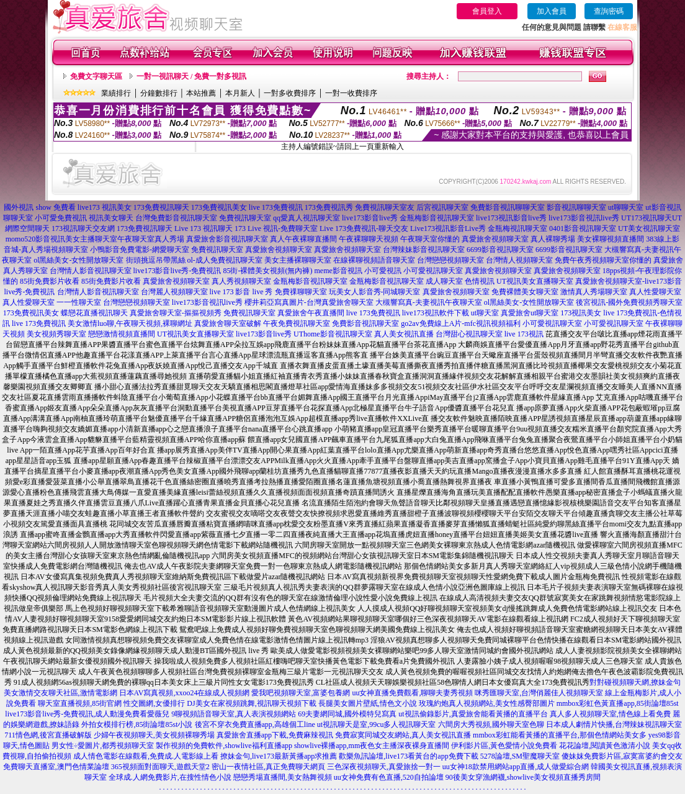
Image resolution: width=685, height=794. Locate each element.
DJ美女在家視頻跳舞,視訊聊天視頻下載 (251, 703)
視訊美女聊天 (111, 218)
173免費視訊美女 (219, 207)
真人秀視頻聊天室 (241, 281)
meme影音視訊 (338, 270)
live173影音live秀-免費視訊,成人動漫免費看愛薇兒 (87, 714)
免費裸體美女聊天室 (524, 291)
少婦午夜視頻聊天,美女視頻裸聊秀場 (154, 735)
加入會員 (551, 11)
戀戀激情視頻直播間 (121, 334)
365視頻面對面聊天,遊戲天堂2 (160, 766)
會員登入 (487, 11)
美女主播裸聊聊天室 (297, 260)
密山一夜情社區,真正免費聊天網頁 (268, 766)
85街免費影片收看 (49, 281)
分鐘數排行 (158, 93)
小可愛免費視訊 (61, 218)
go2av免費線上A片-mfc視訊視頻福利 (461, 323)
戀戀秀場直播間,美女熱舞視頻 (282, 777)
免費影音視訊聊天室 (365, 323)
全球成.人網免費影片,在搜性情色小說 (170, 777)
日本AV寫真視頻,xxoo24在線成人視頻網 (184, 692)
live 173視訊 (524, 334)
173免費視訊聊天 (161, 207)
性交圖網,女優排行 (154, 703)
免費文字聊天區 (96, 76)
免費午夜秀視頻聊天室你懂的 (603, 260)
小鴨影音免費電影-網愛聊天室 (139, 249)
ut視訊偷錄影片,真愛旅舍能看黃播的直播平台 (472, 714)
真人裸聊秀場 (553, 239)
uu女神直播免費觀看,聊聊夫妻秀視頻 (412, 692)
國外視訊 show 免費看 (39, 207)
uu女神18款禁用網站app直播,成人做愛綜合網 (515, 766)
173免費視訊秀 (329, 207)
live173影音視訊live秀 (583, 218)
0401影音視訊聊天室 (582, 228)
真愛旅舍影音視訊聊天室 (227, 239)
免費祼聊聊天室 (301, 291)
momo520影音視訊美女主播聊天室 (62, 239)
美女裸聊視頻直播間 (610, 239)
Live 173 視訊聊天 (203, 228)
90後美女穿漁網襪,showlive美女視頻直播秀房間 (523, 777)
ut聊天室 (485, 313)
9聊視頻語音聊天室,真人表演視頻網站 (233, 714)
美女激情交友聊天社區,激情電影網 (60, 692)
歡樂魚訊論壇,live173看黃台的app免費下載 (408, 756)
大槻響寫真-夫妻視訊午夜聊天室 (428, 302)
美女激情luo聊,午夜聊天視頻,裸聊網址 (130, 323)
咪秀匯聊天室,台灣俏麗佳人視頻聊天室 (539, 692)
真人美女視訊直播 (404, 334)
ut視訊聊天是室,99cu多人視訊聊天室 (376, 724)
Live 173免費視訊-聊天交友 (364, 228)
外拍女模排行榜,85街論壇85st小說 (136, 724)
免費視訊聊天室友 (384, 207)
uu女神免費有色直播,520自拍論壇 (389, 777)
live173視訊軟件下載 (435, 313)
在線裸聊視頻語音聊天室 (374, 260)
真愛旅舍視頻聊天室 (495, 239)
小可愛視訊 (382, 270)
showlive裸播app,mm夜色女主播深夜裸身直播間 (371, 745)
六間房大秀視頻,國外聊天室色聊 (491, 724)
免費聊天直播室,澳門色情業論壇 (56, 766)
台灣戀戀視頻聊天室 (450, 260)
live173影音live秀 (370, 218)
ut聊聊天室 (625, 207)
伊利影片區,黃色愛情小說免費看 (504, 745)
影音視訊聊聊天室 (576, 207)
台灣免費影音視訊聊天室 (176, 218)
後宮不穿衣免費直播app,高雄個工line (255, 724)
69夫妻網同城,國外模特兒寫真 (347, 714)
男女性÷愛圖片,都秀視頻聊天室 (102, 745)
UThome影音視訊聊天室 (332, 334)
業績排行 (116, 93)
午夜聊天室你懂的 (430, 239)
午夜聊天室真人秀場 (150, 239)
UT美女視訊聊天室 (649, 228)
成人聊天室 (444, 281)
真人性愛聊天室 (655, 291)
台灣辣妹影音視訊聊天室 (424, 249)
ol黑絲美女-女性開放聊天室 (78, 260)
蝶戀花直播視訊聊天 (94, 313)
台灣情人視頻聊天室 (519, 260)
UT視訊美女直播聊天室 (534, 281)
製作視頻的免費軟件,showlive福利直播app (224, 745)
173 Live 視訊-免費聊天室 (276, 228)
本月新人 (240, 93)
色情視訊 (480, 281)
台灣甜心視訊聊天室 (469, 334)
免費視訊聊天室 (245, 218)
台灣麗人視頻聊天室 (174, 291)
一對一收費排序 (351, 93)
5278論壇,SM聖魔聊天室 (520, 756)
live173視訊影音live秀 (511, 218)
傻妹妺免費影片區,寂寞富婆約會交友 (622, 756)
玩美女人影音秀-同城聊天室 (375, 291)
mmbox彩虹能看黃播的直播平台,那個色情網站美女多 (560, 735)
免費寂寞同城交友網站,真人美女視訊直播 (403, 735)
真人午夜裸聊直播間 (303, 239)
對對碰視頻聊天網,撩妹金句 (635, 682)
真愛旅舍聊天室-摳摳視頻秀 (176, 313)
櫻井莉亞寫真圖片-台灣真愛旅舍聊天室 (309, 302)
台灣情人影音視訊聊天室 (91, 270)
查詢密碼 (609, 11)
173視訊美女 (580, 313)
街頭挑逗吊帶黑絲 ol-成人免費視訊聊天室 (194, 260)
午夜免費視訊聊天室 (296, 323)
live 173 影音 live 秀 (241, 291)
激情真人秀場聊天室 (593, 291)
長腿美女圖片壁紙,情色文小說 (367, 703)
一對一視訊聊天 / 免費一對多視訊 (191, 76)
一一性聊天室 (78, 302)
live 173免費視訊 (276, 207)
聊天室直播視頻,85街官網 (80, 703)
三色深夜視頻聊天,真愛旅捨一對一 (384, 766)
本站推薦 (201, 93)
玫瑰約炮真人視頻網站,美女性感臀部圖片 (487, 703)
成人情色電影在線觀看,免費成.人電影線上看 (145, 756)
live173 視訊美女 (105, 207)
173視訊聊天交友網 (83, 228)
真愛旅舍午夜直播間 (310, 313)
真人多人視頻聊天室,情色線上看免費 (610, 714)
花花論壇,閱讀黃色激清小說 (604, 745)
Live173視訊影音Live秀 (448, 228)
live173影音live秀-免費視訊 (177, 270)
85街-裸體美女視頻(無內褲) (267, 270)
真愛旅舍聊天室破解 (227, 323)
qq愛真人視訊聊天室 (306, 218)
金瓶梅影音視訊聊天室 (437, 218)
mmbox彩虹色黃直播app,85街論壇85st (618, 703)
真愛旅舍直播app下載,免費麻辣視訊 (275, 735)
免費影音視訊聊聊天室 (507, 207)
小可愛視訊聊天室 (433, 270)
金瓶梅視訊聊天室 (517, 228)
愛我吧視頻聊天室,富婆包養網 (300, 692)
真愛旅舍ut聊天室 (529, 313)
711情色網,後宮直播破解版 (48, 735)
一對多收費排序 (290, 93)
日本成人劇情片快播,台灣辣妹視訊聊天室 (614, 724)
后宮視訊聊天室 (442, 207)
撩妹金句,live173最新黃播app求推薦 (278, 756)
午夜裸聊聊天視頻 (368, 239)
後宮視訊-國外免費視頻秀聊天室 (629, 302)
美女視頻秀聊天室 (56, 334)
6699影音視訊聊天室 (500, 249)
